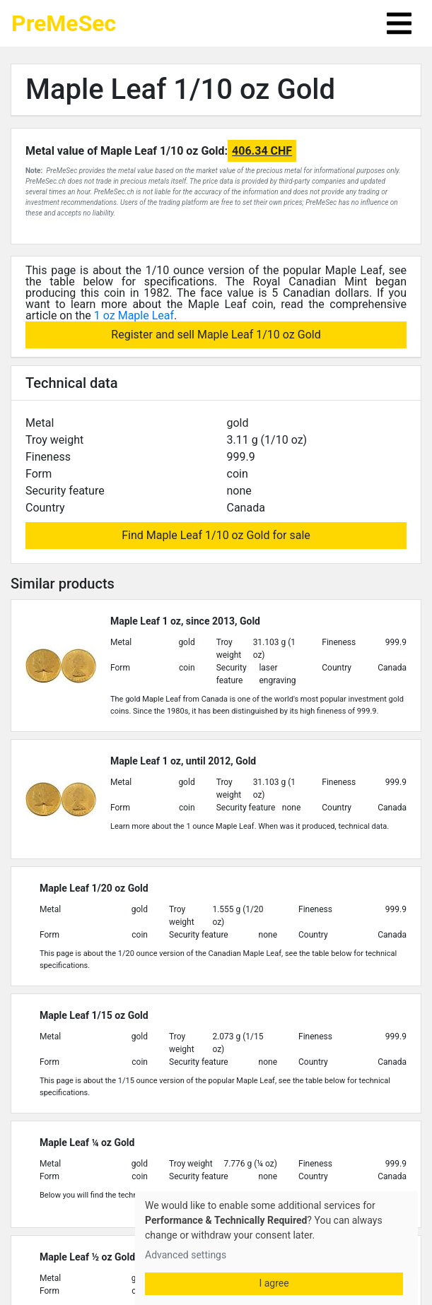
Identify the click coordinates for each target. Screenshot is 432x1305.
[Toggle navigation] (399, 23)
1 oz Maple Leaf (134, 315)
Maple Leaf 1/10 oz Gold (180, 89)
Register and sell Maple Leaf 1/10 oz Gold (215, 334)
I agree (273, 1283)
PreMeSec (63, 23)
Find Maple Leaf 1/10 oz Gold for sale (216, 535)
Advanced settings (185, 1254)
